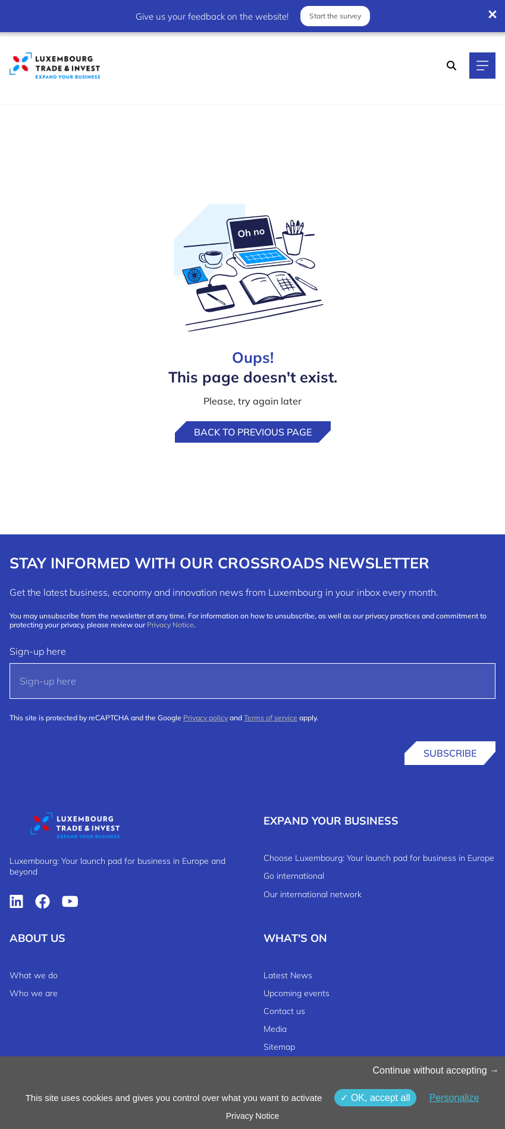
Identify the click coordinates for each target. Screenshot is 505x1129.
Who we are (34, 993)
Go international (294, 875)
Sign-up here (38, 651)
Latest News (288, 975)
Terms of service (270, 717)
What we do (34, 975)
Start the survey (335, 15)
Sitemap (279, 1046)
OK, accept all (375, 1098)
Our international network (313, 894)
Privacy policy (205, 717)
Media (275, 1029)
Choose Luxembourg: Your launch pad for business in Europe (379, 858)
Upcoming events (297, 993)
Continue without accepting (435, 1070)
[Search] (451, 65)
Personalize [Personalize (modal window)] (454, 1098)
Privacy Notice (170, 624)
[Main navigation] (482, 65)
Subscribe (450, 753)
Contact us (284, 1011)
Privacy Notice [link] (252, 1116)
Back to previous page (253, 432)
